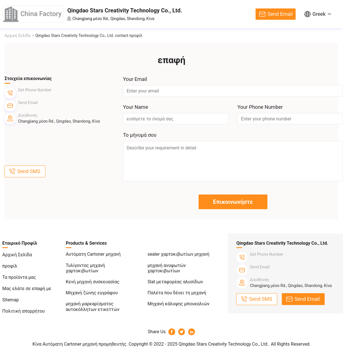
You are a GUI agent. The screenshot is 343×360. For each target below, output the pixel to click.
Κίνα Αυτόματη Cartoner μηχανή (65, 344)
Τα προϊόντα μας (19, 277)
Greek (319, 14)
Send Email (280, 14)
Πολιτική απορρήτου (23, 311)
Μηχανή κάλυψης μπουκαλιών (179, 303)
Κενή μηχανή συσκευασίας (92, 281)
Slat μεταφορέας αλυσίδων (175, 281)
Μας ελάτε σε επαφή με (26, 288)
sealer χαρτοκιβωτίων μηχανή (178, 254)
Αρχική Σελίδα (17, 35)
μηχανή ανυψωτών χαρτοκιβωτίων (167, 268)
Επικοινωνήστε (233, 201)
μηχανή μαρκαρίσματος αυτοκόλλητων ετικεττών (93, 306)
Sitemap (10, 299)
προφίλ (9, 266)
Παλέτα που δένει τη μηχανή (177, 292)
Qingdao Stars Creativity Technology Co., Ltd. (124, 10)
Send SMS (28, 171)
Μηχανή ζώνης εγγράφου (92, 292)
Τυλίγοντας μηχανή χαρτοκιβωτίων (85, 268)
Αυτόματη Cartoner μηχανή (93, 254)
